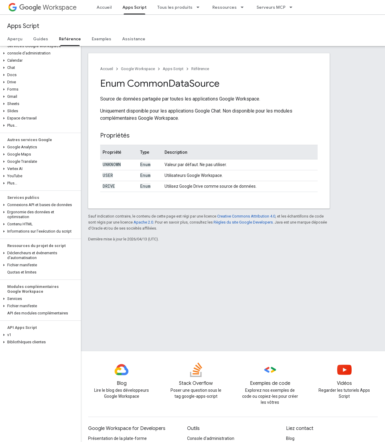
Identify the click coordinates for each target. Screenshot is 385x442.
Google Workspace (138, 68)
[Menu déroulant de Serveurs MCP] (292, 7)
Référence (200, 68)
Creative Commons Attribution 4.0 (246, 216)
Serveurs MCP (271, 7)
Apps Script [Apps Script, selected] (134, 7)
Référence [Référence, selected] (70, 39)
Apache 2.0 (143, 222)
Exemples (101, 39)
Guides (40, 39)
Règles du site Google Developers (243, 222)
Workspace (48, 7)
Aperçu (14, 39)
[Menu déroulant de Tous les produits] (199, 7)
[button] (39, 53)
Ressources (224, 7)
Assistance (133, 39)
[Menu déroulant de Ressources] (244, 7)
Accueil (104, 7)
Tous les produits (174, 7)
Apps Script (23, 26)
